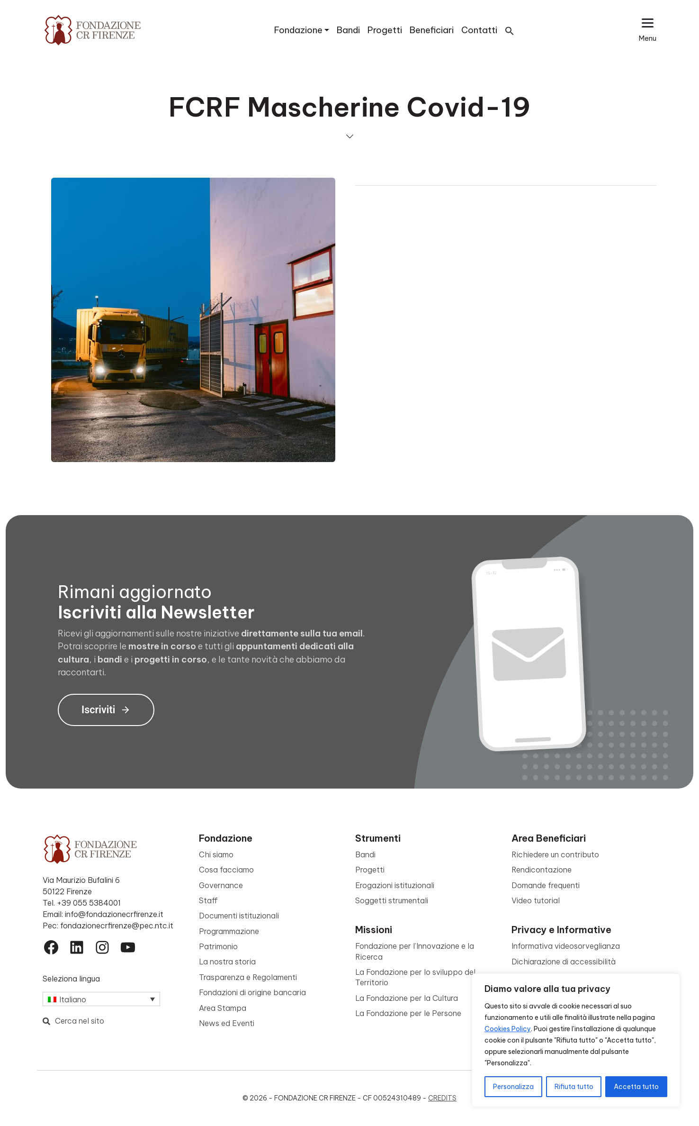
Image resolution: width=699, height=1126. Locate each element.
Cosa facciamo (226, 869)
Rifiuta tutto (574, 1086)
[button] (509, 30)
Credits (442, 1098)
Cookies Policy (507, 1029)
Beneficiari (432, 30)
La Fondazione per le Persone (408, 1013)
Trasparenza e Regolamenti (248, 977)
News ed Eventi (226, 1023)
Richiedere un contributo (555, 854)
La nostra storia (227, 961)
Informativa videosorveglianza (565, 946)
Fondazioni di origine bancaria (252, 992)
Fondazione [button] (298, 30)
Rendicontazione (541, 869)
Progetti (384, 30)
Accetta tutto (636, 1086)
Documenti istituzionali (239, 915)
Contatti (479, 30)
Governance (221, 885)
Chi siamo (216, 854)
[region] (576, 1040)
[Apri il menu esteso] (647, 30)
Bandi (348, 30)
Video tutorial (535, 900)
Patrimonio (218, 946)
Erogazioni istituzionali (394, 885)
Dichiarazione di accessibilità (563, 961)
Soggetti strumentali (391, 900)
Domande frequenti (545, 885)
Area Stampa (222, 1008)
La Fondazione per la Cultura (406, 998)
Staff (208, 900)
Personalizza (513, 1086)
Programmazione (229, 931)
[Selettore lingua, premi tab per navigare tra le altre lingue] (101, 999)
